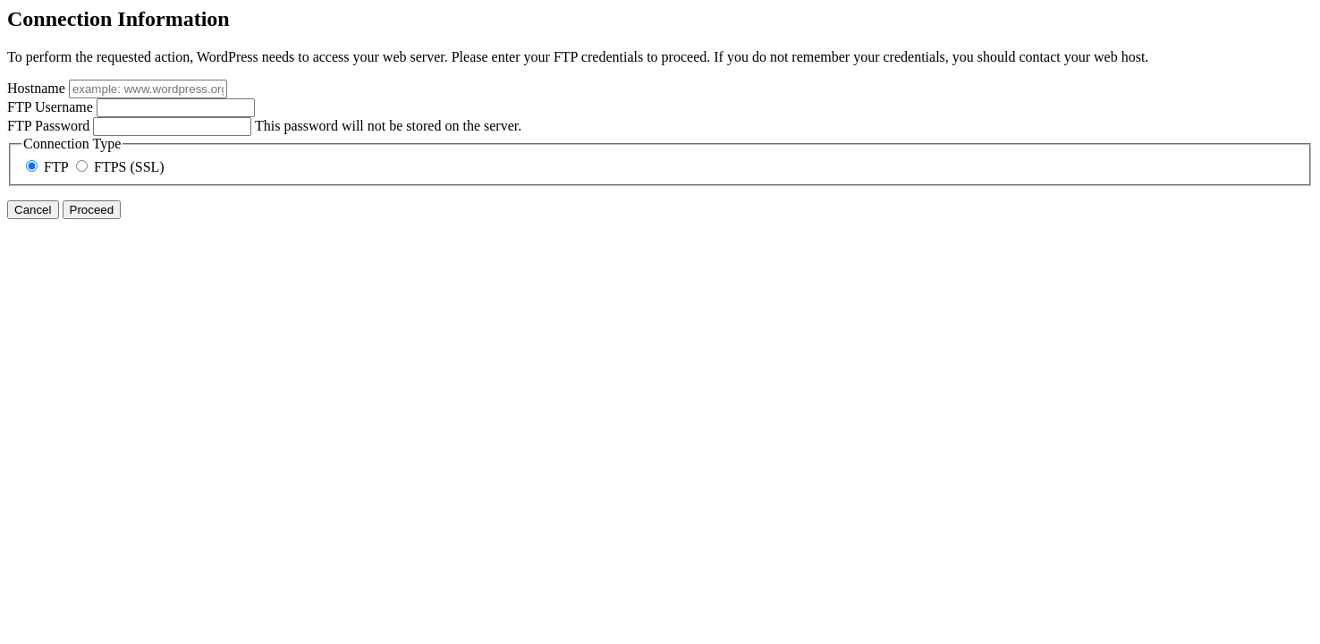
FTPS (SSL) (120, 166)
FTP (49, 166)
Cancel (33, 209)
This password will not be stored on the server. (264, 125)
